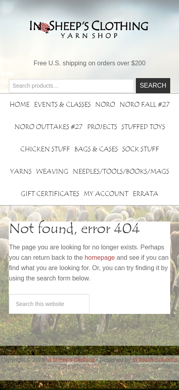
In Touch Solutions (155, 360)
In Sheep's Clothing (70, 360)
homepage (100, 257)
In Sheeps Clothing (89, 29)
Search (153, 85)
